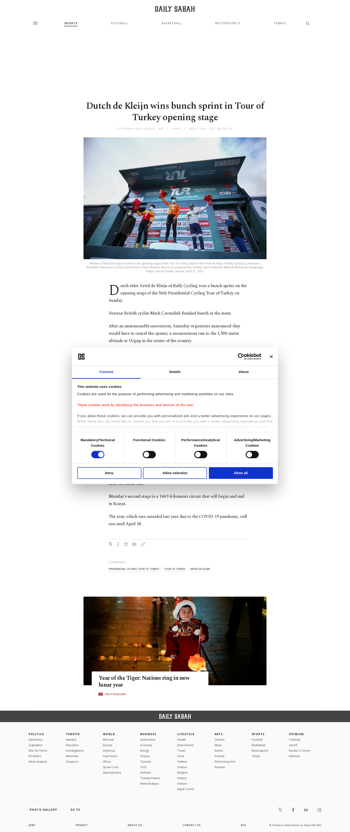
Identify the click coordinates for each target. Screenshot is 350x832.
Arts (219, 734)
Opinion (296, 734)
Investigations (75, 751)
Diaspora (72, 762)
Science (182, 767)
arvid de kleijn (200, 569)
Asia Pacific (110, 756)
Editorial (294, 756)
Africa (106, 762)
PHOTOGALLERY (115, 694)
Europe (107, 745)
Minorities (72, 756)
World (109, 734)
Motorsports (227, 23)
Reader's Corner (299, 751)
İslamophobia (112, 773)
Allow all (241, 473)
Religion (182, 773)
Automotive (147, 740)
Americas (109, 751)
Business (148, 734)
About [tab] (244, 372)
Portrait (219, 756)
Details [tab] (175, 372)
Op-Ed (293, 745)
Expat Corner (185, 789)
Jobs (32, 825)
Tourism (145, 762)
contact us (192, 825)
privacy (81, 825)
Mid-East (108, 740)
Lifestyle (185, 734)
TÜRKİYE (73, 734)
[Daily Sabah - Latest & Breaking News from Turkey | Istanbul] (175, 9)
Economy (146, 745)
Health (181, 740)
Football (119, 23)
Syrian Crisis (110, 767)
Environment (185, 745)
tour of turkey (175, 569)
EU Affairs (35, 756)
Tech (143, 767)
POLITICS (36, 734)
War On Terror (38, 751)
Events (219, 751)
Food (180, 756)
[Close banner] (271, 356)
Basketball (172, 23)
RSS (243, 825)
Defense (145, 773)
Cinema (219, 740)
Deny (109, 473)
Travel (181, 751)
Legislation (36, 745)
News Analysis (38, 762)
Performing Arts (225, 762)
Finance (145, 756)
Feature (182, 784)
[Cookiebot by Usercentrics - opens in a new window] (241, 356)
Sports (71, 23)
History (182, 778)
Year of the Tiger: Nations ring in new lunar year (145, 681)
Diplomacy (36, 740)
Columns (294, 740)
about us (135, 825)
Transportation (150, 778)
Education (72, 745)
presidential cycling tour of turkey (134, 569)
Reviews (220, 767)
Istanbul (71, 740)
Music (218, 745)
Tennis (280, 23)
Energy (144, 751)
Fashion (182, 762)
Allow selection (174, 473)
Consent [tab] (106, 372)
